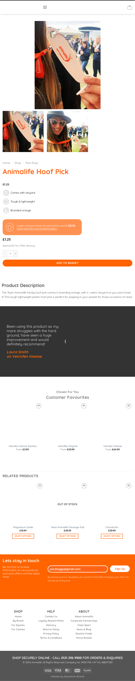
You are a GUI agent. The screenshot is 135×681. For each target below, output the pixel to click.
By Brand (18, 620)
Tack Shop (31, 163)
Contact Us (51, 616)
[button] (45, 7)
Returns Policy (51, 629)
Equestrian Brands (74, 676)
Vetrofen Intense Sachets (23, 445)
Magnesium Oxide (23, 527)
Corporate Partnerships (84, 620)
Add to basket (67, 263)
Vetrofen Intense (112, 445)
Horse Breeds (84, 637)
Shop (18, 163)
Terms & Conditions (51, 637)
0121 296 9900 (71, 658)
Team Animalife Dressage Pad (67, 527)
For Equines (18, 625)
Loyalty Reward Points (51, 620)
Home (6, 163)
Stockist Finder (84, 633)
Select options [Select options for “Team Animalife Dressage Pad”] (67, 536)
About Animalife (84, 616)
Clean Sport (84, 625)
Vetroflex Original (67, 445)
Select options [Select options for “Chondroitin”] (112, 536)
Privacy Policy (51, 633)
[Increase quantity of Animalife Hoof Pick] (16, 253)
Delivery (51, 625)
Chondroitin (111, 527)
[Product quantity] (10, 253)
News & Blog (84, 629)
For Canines (18, 629)
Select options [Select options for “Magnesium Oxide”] (23, 536)
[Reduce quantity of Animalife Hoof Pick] (5, 253)
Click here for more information (37, 228)
